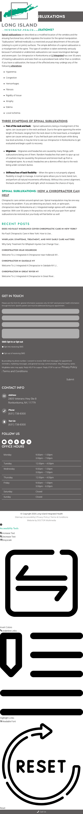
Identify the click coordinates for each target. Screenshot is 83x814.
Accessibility (29, 517)
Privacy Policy (69, 367)
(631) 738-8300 (17, 413)
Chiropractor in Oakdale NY (18, 260)
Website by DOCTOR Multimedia (41, 520)
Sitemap (18, 517)
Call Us (41, 812)
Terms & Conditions (59, 517)
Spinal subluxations (11, 34)
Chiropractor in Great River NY (20, 271)
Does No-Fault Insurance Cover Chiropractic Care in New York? (39, 228)
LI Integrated (57, 55)
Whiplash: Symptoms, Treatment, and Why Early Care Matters (38, 239)
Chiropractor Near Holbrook (19, 250)
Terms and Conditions (15, 371)
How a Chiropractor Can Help (41, 193)
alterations (16, 66)
